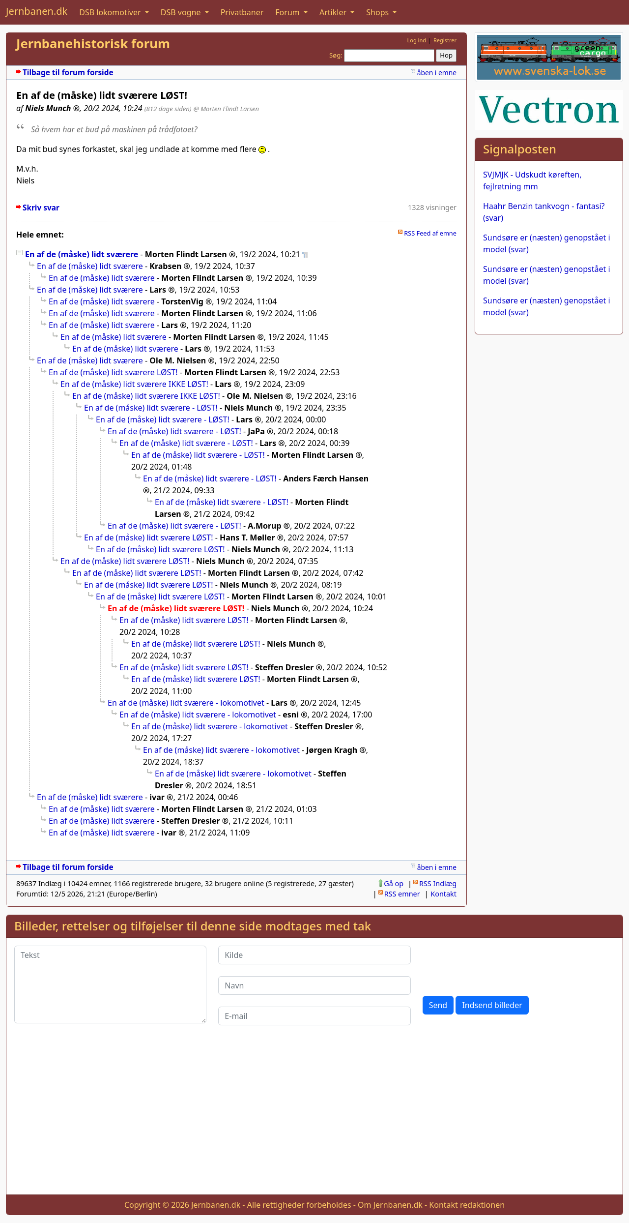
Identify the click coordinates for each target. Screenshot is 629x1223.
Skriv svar (41, 208)
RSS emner (402, 893)
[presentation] (497, 965)
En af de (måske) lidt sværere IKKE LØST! (134, 384)
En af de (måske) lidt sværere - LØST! (151, 407)
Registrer (445, 40)
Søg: (336, 55)
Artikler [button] (333, 12)
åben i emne (437, 72)
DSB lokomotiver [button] (111, 12)
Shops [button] (378, 12)
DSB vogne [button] (182, 12)
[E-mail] (314, 1016)
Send (438, 1005)
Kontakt (443, 893)
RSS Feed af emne (430, 233)
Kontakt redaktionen (467, 1204)
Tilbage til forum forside (68, 72)
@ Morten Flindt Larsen (226, 108)
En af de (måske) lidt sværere (81, 254)
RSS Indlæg (438, 883)
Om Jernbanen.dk (390, 1204)
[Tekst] (110, 984)
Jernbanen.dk (36, 11)
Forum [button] (288, 12)
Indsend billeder (492, 1005)
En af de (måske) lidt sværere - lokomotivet (186, 702)
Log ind (416, 40)
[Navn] (314, 985)
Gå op (393, 883)
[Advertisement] (314, 1118)
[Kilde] (314, 955)
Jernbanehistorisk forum (93, 43)
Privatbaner (242, 12)
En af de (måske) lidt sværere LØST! (113, 372)
